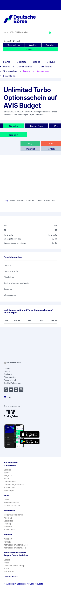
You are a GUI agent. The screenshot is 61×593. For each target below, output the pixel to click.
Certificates (45, 66)
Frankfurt (13, 134)
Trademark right (10, 380)
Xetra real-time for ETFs (15, 547)
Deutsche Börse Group (14, 565)
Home (6, 62)
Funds (6, 66)
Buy (30, 143)
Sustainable (10, 71)
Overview (14, 126)
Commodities (24, 66)
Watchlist (33, 45)
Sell (51, 143)
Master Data (36, 126)
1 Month (20, 200)
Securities (8, 520)
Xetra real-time (13, 45)
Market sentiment (12, 505)
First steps (9, 76)
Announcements (11, 502)
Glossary (8, 526)
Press (6, 562)
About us (8, 517)
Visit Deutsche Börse (13, 514)
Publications (9, 529)
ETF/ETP (52, 62)
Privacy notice (10, 377)
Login (29, 49)
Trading (7, 523)
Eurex (6, 568)
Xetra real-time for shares (15, 544)
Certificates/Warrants (14, 484)
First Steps (9, 490)
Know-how (42, 71)
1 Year (39, 200)
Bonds (36, 62)
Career (7, 559)
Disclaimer (8, 374)
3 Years (47, 200)
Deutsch (16, 41)
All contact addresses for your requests (23, 583)
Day (6, 200)
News (26, 71)
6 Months (30, 200)
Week (12, 200)
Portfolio (50, 45)
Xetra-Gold (9, 571)
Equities (22, 62)
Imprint (7, 371)
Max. (54, 200)
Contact (7, 41)
